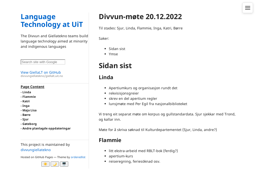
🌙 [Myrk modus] (55, 164)
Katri (26, 101)
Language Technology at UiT (52, 20)
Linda (26, 92)
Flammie (29, 97)
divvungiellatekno (36, 149)
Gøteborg (29, 124)
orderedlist (78, 157)
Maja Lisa (29, 110)
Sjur (25, 119)
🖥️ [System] (64, 164)
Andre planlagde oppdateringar (46, 128)
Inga (25, 106)
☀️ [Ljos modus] (45, 164)
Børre (26, 115)
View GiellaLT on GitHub (55, 74)
